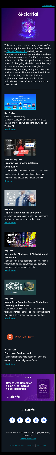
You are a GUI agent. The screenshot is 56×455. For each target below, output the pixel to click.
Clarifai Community (16, 51)
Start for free (41, 445)
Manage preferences (28, 439)
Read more (10, 129)
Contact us (30, 445)
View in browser (48, 6)
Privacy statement (17, 445)
